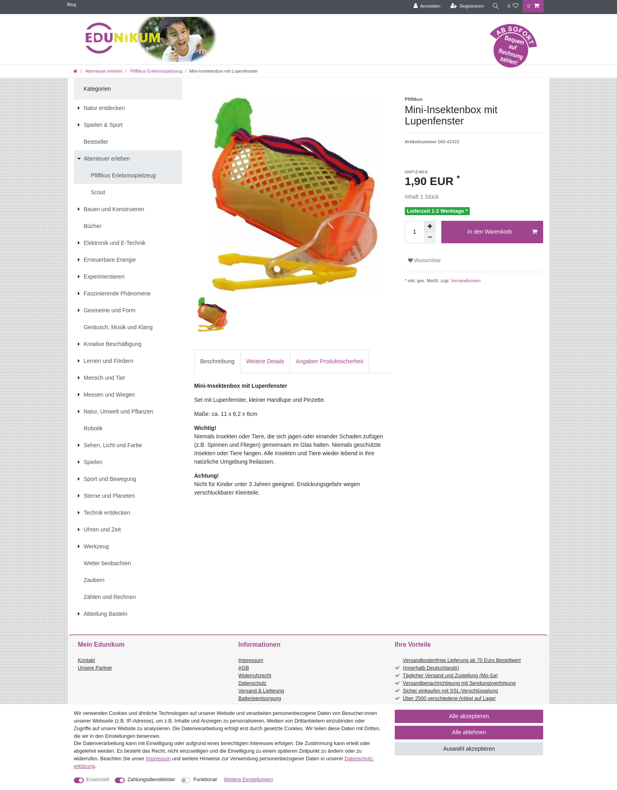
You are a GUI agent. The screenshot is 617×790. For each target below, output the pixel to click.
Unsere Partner (95, 668)
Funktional (205, 779)
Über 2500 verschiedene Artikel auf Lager (449, 698)
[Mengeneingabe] (414, 232)
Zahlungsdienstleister (151, 779)
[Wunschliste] (513, 6)
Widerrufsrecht (254, 675)
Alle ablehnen (469, 732)
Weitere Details (265, 361)
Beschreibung (217, 361)
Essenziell (98, 779)
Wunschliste (424, 260)
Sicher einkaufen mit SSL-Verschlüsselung (450, 691)
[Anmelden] (426, 6)
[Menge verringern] (429, 237)
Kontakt (86, 660)
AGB (243, 668)
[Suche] (495, 6)
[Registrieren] (466, 6)
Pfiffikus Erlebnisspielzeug (156, 71)
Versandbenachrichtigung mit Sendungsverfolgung (459, 683)
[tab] (217, 361)
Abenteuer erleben (103, 71)
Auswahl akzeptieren (469, 748)
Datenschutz (252, 683)
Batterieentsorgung (259, 698)
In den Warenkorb (502, 232)
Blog (71, 4)
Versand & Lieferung (261, 691)
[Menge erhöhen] (429, 226)
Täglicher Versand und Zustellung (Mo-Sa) (450, 675)
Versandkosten (465, 280)
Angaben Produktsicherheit (329, 361)
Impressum (250, 660)
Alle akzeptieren (469, 716)
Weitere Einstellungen (248, 779)
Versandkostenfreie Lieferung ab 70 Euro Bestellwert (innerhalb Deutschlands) (462, 664)
